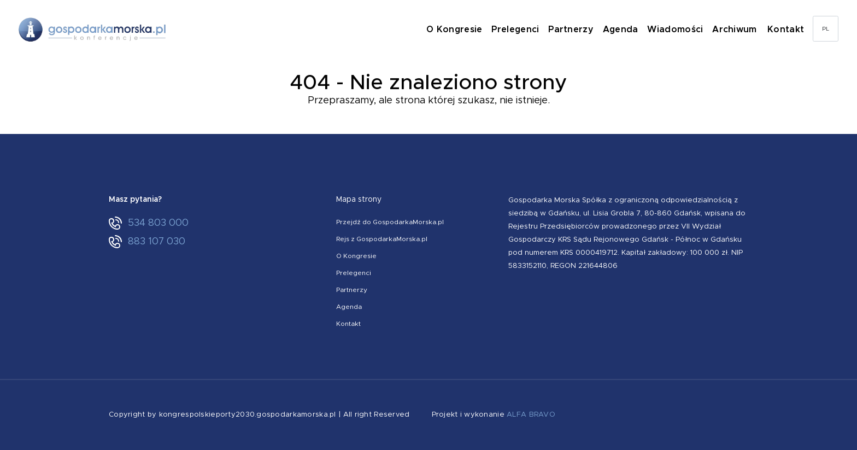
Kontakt (786, 30)
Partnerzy (575, 30)
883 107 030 (147, 241)
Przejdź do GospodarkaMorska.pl (390, 222)
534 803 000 (149, 223)
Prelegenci (521, 30)
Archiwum (737, 30)
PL (825, 29)
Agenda (625, 30)
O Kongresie (460, 30)
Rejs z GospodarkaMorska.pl (381, 239)
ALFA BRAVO (531, 414)
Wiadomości (679, 30)
